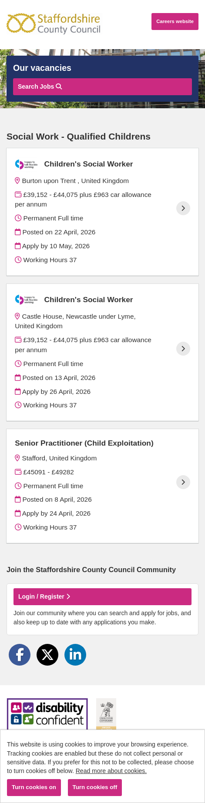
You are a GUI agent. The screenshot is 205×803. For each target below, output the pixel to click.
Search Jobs (40, 86)
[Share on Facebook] (19, 655)
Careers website (175, 21)
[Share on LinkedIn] (75, 655)
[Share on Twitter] (47, 655)
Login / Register (44, 596)
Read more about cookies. (111, 770)
